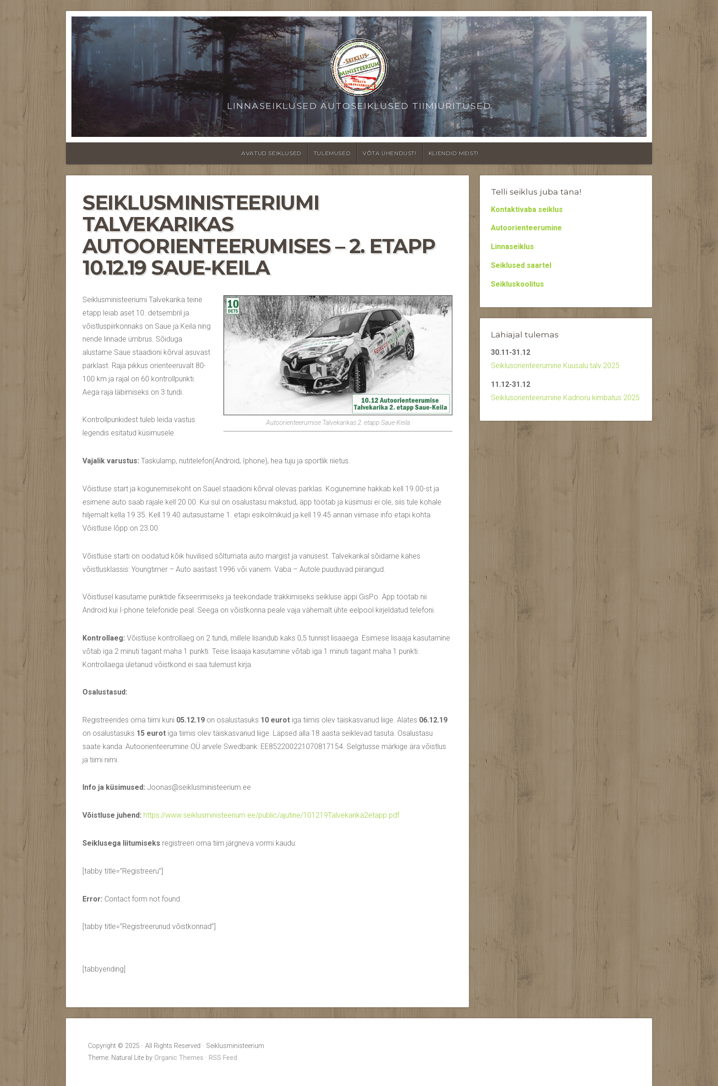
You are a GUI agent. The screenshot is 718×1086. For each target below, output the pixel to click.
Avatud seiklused (271, 153)
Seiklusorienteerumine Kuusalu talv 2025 (555, 365)
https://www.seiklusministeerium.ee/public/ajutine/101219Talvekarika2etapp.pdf (271, 815)
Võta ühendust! (389, 153)
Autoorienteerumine (526, 227)
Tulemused (332, 153)
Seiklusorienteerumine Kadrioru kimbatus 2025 (565, 397)
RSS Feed (223, 1058)
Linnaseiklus (512, 246)
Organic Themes (178, 1058)
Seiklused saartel (521, 265)
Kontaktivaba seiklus (527, 209)
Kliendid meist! (454, 153)
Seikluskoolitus (517, 284)
